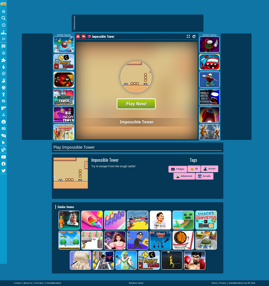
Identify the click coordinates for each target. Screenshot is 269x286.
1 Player (177, 169)
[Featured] (3, 38)
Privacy (222, 283)
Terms (214, 283)
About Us (28, 283)
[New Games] (3, 25)
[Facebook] (3, 163)
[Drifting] (3, 135)
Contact (17, 283)
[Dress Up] (3, 66)
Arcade (204, 176)
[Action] (3, 52)
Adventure (184, 176)
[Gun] (3, 107)
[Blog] (3, 149)
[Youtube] (3, 156)
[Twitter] (3, 170)
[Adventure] (3, 73)
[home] (78, 36)
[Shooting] (3, 80)
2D (194, 169)
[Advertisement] (139, 23)
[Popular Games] (3, 31)
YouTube (38, 283)
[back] (83, 36)
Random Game (136, 283)
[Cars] (3, 101)
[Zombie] (3, 87)
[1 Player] (3, 114)
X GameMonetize (53, 283)
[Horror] (3, 121)
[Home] (3, 11)
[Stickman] (3, 94)
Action (209, 169)
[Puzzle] (3, 59)
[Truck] (3, 128)
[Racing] (3, 46)
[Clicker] (3, 142)
